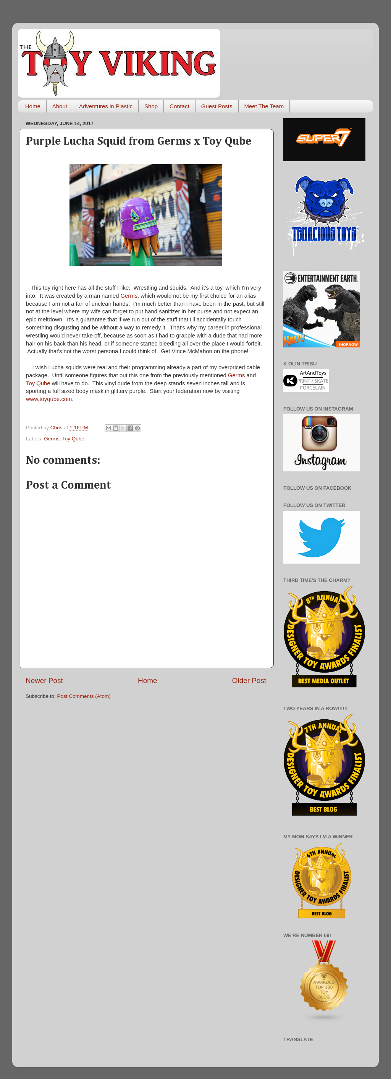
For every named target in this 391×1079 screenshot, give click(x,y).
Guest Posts (217, 106)
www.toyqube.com (49, 399)
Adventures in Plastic (105, 106)
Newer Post (44, 680)
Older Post (249, 680)
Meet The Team (264, 106)
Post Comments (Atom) (84, 696)
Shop (151, 106)
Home (32, 106)
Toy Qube (38, 383)
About (59, 106)
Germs (129, 296)
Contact (179, 106)
